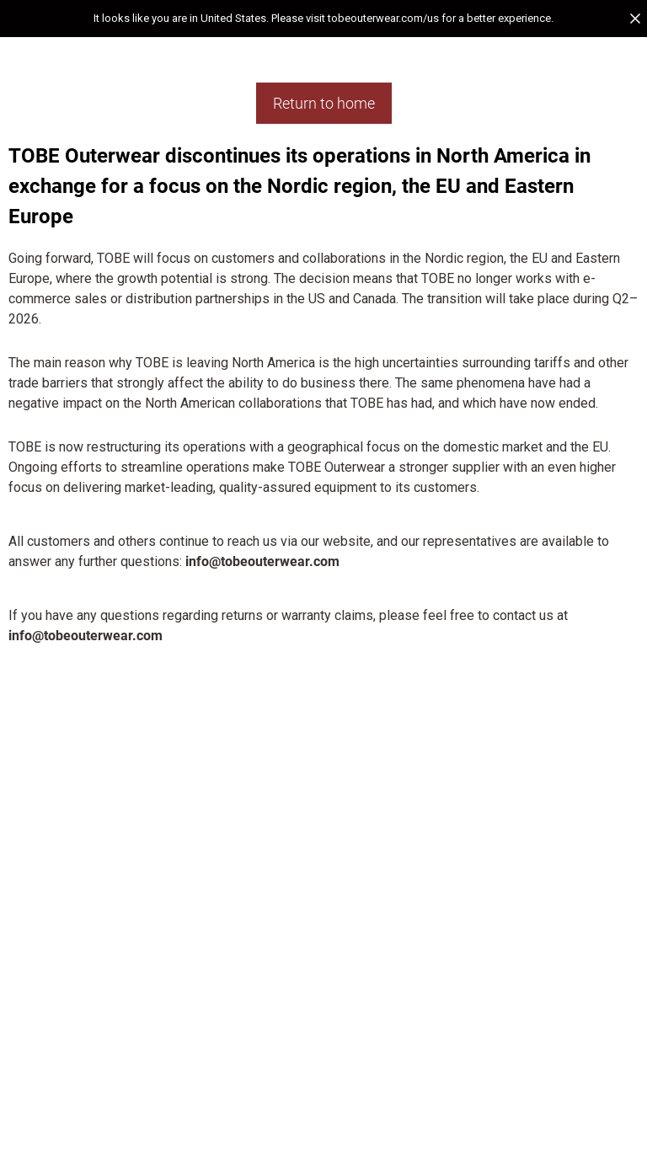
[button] (323, 18)
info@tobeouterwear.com (262, 561)
